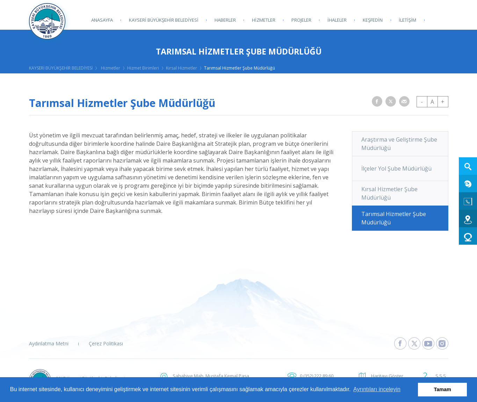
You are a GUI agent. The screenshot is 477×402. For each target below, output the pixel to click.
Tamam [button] (442, 389)
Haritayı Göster (387, 376)
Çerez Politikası (106, 343)
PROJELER (301, 20)
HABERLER (225, 20)
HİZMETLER (263, 20)
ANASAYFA (102, 20)
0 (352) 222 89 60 (316, 376)
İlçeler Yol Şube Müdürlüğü (396, 168)
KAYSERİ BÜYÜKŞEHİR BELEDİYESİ (163, 20)
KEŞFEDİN (373, 20)
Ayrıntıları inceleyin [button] (376, 389)
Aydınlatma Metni (48, 343)
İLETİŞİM (407, 20)
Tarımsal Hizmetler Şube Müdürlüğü (239, 68)
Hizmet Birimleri (143, 68)
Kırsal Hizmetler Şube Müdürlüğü (389, 193)
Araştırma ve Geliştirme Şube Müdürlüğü (399, 144)
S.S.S (440, 376)
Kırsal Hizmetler (181, 68)
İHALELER (337, 20)
